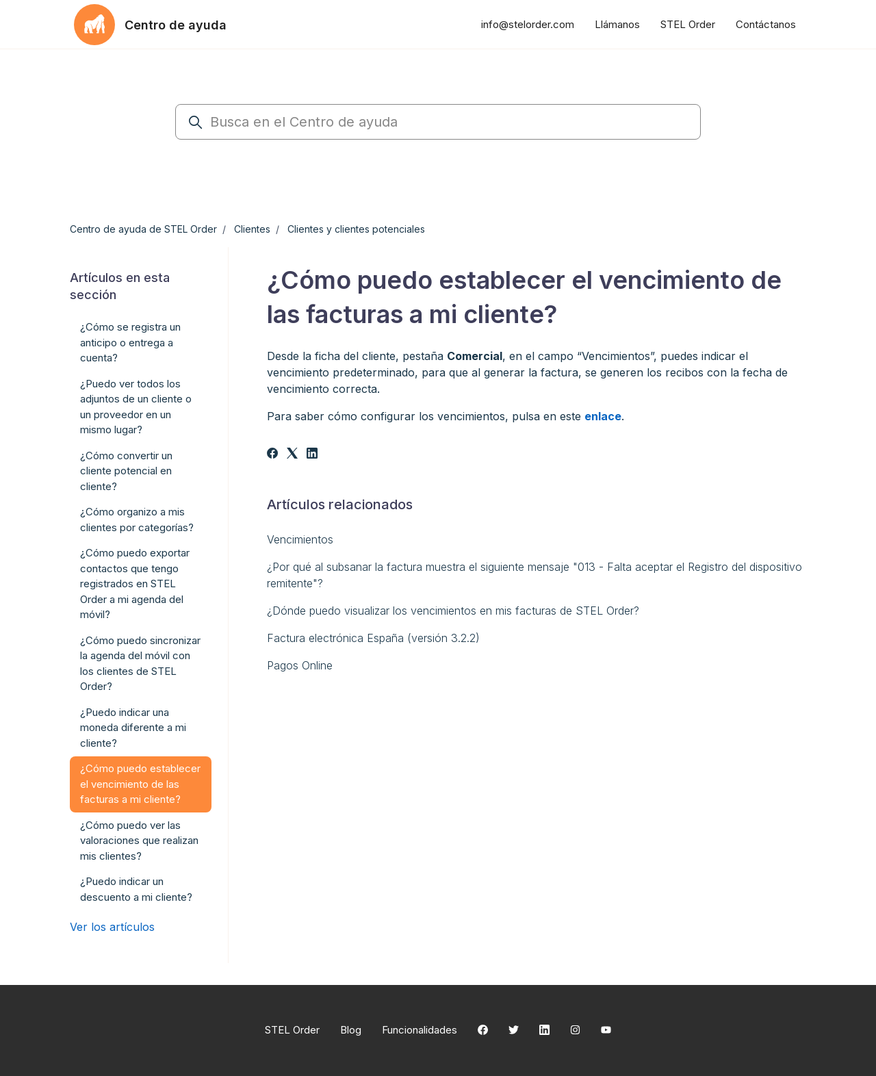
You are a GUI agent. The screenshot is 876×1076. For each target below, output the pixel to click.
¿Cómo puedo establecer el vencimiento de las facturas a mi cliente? (140, 784)
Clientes (252, 229)
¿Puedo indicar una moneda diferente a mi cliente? (133, 728)
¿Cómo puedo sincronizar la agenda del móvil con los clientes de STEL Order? (140, 663)
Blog (350, 1029)
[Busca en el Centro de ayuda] (438, 122)
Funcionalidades (419, 1029)
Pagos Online (300, 665)
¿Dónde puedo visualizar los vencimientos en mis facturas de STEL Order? (453, 610)
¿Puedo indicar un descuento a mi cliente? (136, 889)
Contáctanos (766, 24)
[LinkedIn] (312, 454)
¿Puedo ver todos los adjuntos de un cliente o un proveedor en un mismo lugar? (136, 407)
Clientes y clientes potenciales (356, 229)
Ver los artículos (112, 927)
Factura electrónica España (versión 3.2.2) (373, 638)
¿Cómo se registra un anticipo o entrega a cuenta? (130, 342)
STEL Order (687, 24)
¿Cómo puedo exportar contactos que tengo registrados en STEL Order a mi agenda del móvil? (135, 583)
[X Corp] (292, 454)
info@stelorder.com (527, 24)
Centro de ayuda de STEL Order (143, 229)
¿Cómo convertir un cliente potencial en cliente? (126, 471)
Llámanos (617, 24)
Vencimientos (300, 539)
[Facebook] (272, 454)
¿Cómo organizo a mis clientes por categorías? (137, 519)
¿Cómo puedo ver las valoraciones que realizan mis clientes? (139, 840)
